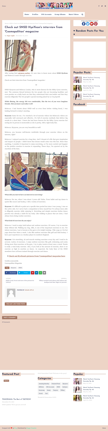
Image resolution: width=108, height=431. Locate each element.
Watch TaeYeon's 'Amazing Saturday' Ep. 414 (91, 87)
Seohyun (65, 387)
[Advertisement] (89, 55)
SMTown (41, 387)
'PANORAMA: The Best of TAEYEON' (16, 399)
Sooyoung (41, 390)
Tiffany (63, 390)
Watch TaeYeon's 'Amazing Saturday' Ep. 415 (91, 95)
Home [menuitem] (27, 14)
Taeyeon (55, 390)
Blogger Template (31, 428)
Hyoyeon (13, 268)
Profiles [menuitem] (35, 14)
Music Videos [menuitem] (74, 14)
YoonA (41, 393)
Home (4, 6)
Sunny (49, 390)
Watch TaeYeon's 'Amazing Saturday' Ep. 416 (91, 78)
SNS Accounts (50, 387)
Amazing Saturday (44, 384)
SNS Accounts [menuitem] (46, 14)
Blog (15, 428)
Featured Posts (56, 384)
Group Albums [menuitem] (60, 14)
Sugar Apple (11, 36)
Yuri (46, 393)
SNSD (11, 23)
